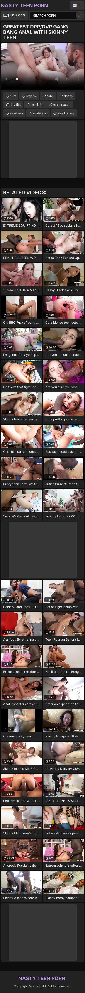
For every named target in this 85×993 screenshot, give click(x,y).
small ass (16, 113)
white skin (40, 113)
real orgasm (61, 104)
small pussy (65, 113)
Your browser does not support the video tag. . (42, 66)
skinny (68, 96)
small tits (36, 104)
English (77, 5)
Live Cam (18, 15)
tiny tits (15, 104)
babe (50, 96)
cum (13, 96)
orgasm (31, 96)
